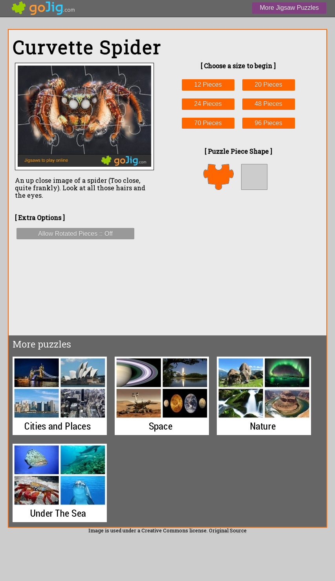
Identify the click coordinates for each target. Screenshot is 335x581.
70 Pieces (208, 123)
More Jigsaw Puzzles (289, 7)
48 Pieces (268, 103)
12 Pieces (208, 84)
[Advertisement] (238, 262)
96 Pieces (268, 123)
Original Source (228, 530)
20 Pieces (268, 84)
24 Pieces (208, 103)
